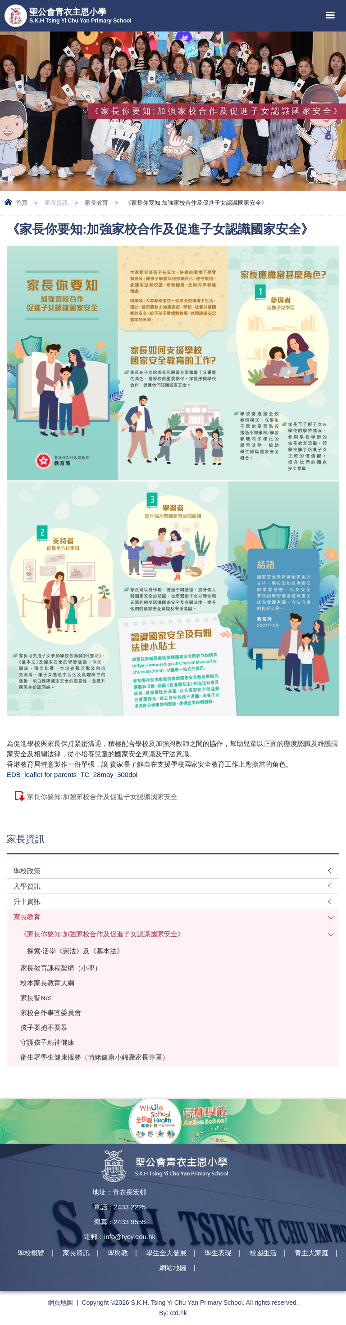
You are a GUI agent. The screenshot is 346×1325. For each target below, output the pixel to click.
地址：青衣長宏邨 (119, 1192)
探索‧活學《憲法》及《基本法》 (75, 951)
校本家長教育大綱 (47, 983)
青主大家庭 (311, 1253)
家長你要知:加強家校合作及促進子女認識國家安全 (102, 796)
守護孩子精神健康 (47, 1042)
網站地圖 (173, 1267)
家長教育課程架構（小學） (60, 968)
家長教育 (96, 202)
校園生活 (263, 1253)
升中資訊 (27, 901)
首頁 (21, 202)
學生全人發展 (166, 1253)
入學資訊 (27, 886)
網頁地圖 (60, 1302)
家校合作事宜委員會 (50, 1012)
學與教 (118, 1253)
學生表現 (218, 1253)
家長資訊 (56, 202)
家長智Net (35, 998)
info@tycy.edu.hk (129, 1236)
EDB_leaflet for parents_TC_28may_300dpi (72, 774)
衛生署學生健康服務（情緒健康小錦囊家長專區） (94, 1057)
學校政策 (27, 871)
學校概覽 (31, 1253)
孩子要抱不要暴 (44, 1027)
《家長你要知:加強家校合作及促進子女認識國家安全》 (102, 934)
